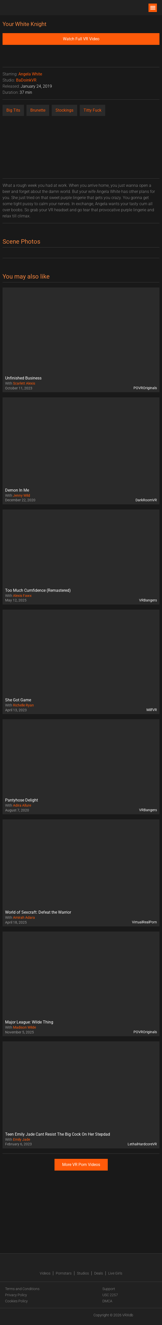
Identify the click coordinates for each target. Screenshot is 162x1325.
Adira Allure (22, 805)
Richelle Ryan (23, 705)
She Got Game (18, 700)
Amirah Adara (24, 917)
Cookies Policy (16, 1301)
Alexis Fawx (22, 596)
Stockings (64, 110)
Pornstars (64, 1273)
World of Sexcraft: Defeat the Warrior (38, 912)
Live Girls (115, 1273)
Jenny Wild (21, 495)
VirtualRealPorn (144, 922)
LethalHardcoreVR (142, 1144)
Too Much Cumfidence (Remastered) (38, 590)
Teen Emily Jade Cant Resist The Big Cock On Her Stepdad (57, 1134)
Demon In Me (17, 490)
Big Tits (13, 110)
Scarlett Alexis (24, 383)
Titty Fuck (92, 110)
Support (108, 1289)
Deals (98, 1273)
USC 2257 (110, 1295)
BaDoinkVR (26, 80)
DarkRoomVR (146, 500)
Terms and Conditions (22, 1289)
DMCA (107, 1301)
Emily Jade (21, 1139)
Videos (45, 1273)
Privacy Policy (16, 1295)
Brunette (37, 110)
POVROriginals (145, 388)
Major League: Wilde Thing (29, 1022)
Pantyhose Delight (21, 800)
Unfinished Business (23, 378)
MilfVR (151, 710)
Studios (83, 1273)
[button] (152, 8)
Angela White (30, 74)
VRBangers (148, 600)
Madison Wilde (24, 1027)
